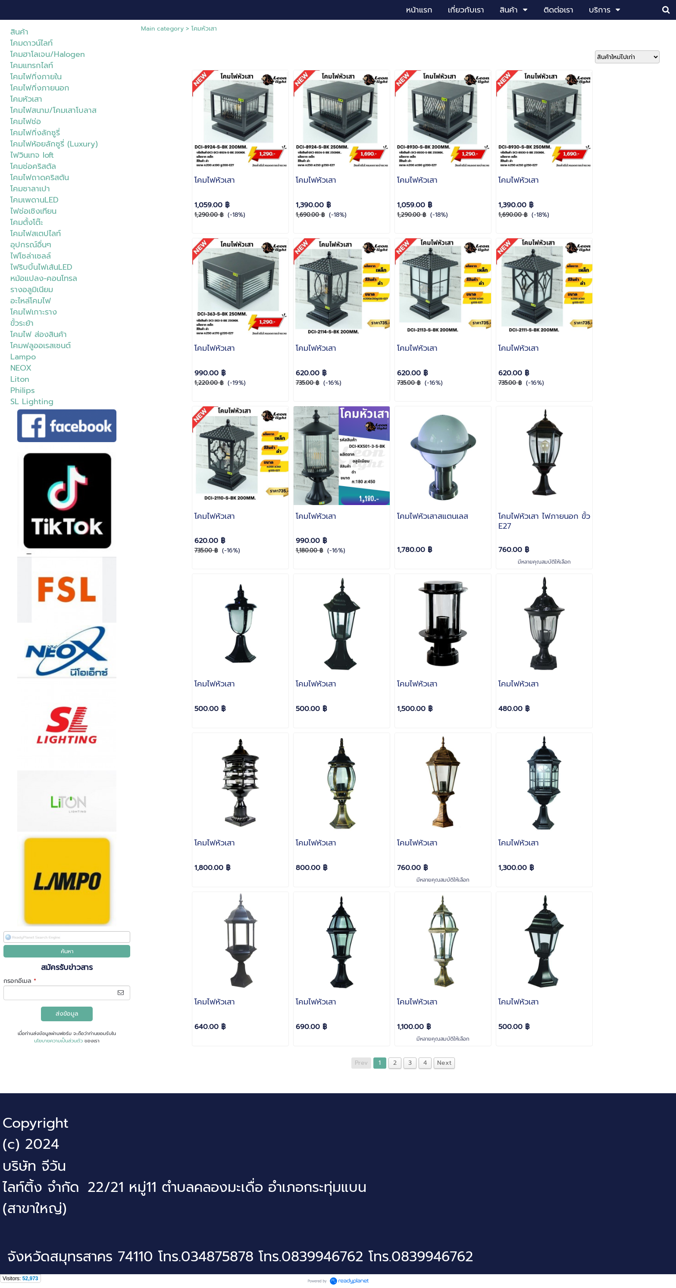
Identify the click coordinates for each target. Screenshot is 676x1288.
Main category (162, 28)
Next (444, 1062)
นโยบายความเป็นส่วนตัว (58, 1041)
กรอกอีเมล (19, 980)
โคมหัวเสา (204, 28)
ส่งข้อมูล (67, 1013)
